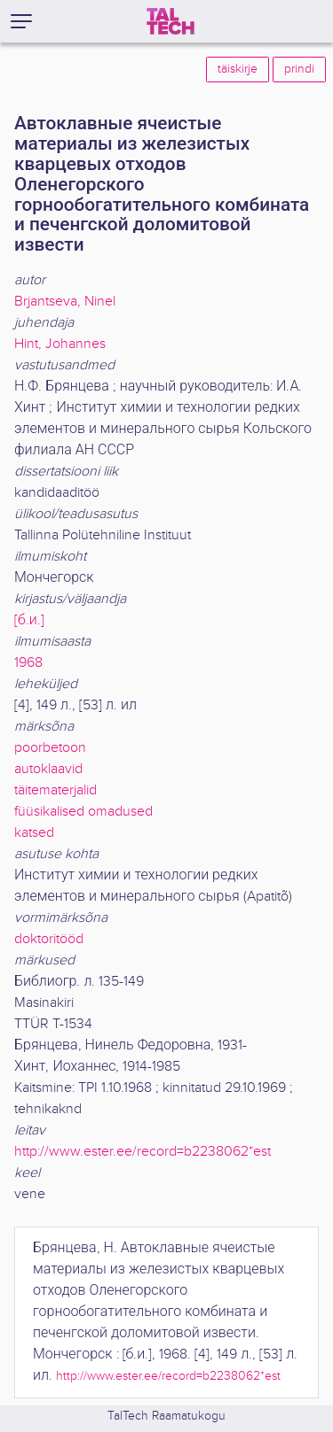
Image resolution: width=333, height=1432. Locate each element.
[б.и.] (29, 620)
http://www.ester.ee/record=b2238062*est (142, 1151)
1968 (28, 662)
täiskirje (238, 69)
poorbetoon (50, 747)
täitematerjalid (55, 790)
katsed (34, 832)
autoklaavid (48, 769)
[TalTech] (170, 21)
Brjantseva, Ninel (64, 301)
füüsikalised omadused (83, 811)
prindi (299, 69)
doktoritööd (48, 939)
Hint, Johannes (60, 344)
